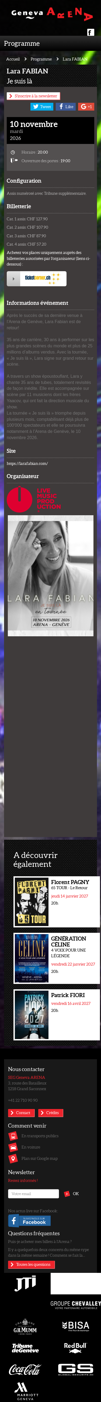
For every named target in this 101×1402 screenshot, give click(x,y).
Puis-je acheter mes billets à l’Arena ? (40, 1241)
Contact (23, 1112)
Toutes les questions (33, 1264)
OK (76, 1193)
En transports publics (40, 1135)
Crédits (52, 1112)
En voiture (31, 1147)
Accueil (13, 58)
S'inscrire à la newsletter (36, 95)
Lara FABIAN (75, 58)
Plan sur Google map (40, 1158)
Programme (22, 43)
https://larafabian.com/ (27, 463)
